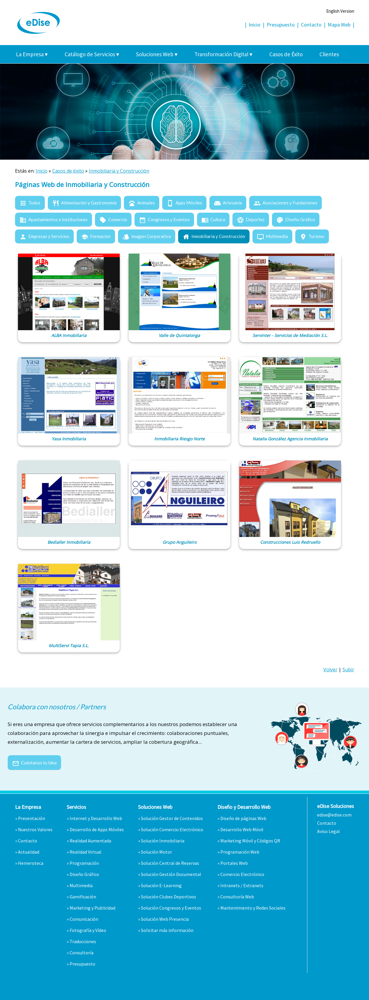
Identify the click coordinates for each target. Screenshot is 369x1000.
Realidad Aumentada (90, 841)
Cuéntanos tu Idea (34, 762)
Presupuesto (281, 24)
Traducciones (83, 941)
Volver (330, 669)
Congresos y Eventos (164, 219)
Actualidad (28, 852)
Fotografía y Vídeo (88, 930)
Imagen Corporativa (146, 236)
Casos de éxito (68, 171)
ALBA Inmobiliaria (68, 335)
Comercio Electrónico (242, 874)
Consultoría (82, 953)
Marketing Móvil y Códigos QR (250, 841)
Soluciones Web (157, 54)
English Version (340, 11)
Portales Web (234, 863)
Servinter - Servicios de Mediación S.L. (290, 335)
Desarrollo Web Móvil (241, 829)
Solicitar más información (167, 930)
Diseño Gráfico (295, 219)
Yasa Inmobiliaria (69, 439)
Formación (96, 236)
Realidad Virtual (85, 852)
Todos (29, 202)
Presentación (31, 818)
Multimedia (272, 236)
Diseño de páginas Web (243, 818)
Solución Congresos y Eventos (171, 908)
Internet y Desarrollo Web (96, 818)
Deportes (251, 219)
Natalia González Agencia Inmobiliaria (290, 439)
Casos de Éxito (286, 54)
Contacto (311, 24)
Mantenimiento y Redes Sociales (253, 908)
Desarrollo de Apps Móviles (97, 829)
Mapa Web (339, 24)
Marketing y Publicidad (92, 908)
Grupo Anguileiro (179, 542)
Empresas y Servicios (44, 236)
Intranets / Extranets (241, 885)
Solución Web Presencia (165, 919)
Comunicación (84, 919)
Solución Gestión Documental (171, 874)
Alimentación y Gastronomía (84, 202)
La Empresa (32, 54)
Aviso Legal (328, 831)
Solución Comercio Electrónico (172, 829)
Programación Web (239, 852)
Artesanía (228, 202)
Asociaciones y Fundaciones (285, 202)
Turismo (312, 236)
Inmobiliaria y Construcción (119, 171)
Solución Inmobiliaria (162, 841)
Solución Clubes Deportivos (168, 897)
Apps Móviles (184, 202)
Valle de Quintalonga (179, 335)
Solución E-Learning (161, 885)
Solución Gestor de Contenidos (172, 818)
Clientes (329, 54)
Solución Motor (156, 852)
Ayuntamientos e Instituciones (53, 219)
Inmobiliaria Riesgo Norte (179, 439)
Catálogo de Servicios (92, 54)
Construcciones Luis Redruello (290, 542)
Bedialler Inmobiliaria (68, 542)
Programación (84, 863)
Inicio (254, 24)
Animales (141, 202)
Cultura (213, 219)
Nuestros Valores (35, 829)
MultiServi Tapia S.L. (69, 645)
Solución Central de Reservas (170, 863)
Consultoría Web (237, 897)
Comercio (113, 219)
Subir (348, 669)
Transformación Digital (223, 54)
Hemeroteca (30, 863)
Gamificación (83, 897)
